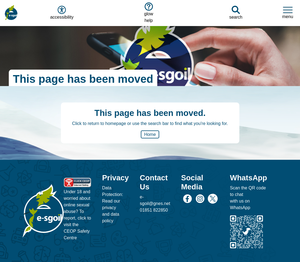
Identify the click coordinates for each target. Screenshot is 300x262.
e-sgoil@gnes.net (155, 200)
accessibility (61, 12)
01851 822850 (154, 210)
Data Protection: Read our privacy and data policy (112, 204)
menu (287, 12)
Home (150, 134)
